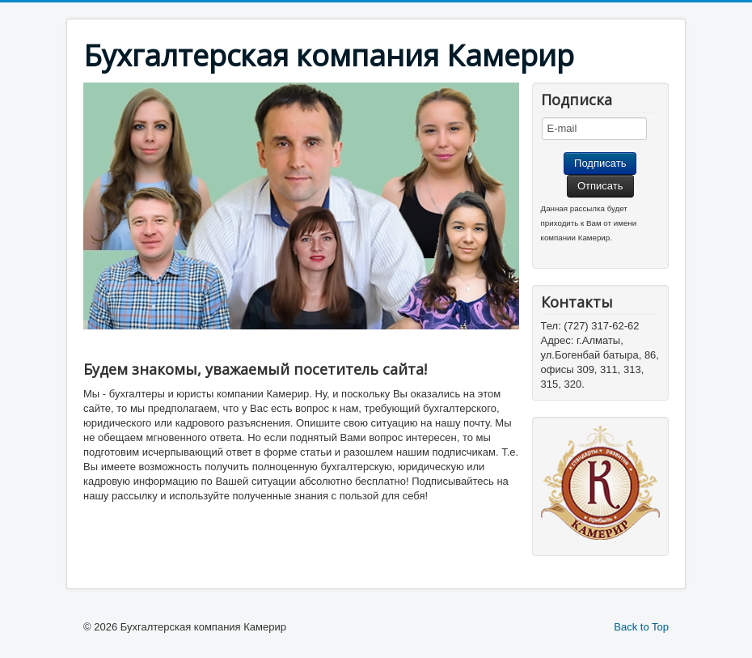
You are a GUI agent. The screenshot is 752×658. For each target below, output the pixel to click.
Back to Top (641, 627)
